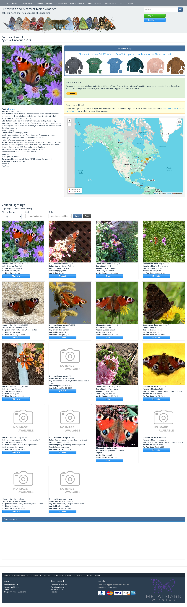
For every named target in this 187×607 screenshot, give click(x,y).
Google (168, 193)
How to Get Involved (59, 585)
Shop (122, 3)
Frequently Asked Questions (15, 592)
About (15, 3)
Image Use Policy (73, 575)
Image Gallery (61, 3)
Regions (49, 3)
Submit (77, 216)
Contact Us (87, 575)
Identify (40, 3)
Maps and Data (77, 3)
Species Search (110, 3)
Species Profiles (94, 3)
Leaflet (156, 193)
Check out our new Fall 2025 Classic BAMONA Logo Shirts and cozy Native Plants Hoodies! (125, 54)
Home (6, 3)
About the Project (11, 585)
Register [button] (150, 20)
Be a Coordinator (57, 587)
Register (54, 592)
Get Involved (27, 3)
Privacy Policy (58, 575)
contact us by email (170, 108)
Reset (87, 216)
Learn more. (112, 587)
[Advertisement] (93, 540)
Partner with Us (57, 589)
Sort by (28, 212)
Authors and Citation (12, 587)
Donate (130, 3)
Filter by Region (8, 212)
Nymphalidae (13, 109)
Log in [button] (149, 16)
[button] (6, 75)
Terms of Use (45, 575)
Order (51, 212)
